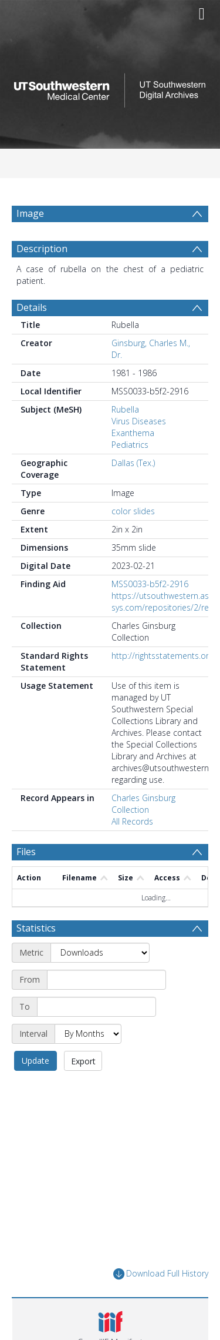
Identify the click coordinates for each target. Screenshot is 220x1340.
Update (35, 1060)
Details (31, 307)
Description (41, 248)
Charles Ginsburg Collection (143, 803)
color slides (133, 511)
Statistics (36, 928)
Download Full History (160, 1274)
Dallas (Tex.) (133, 462)
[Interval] (88, 1034)
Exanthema (132, 432)
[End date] (96, 1007)
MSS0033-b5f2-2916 (149, 583)
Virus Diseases (138, 421)
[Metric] (100, 953)
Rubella (125, 409)
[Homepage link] (110, 87)
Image (30, 213)
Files (26, 851)
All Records (132, 821)
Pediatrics (129, 444)
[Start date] (106, 980)
